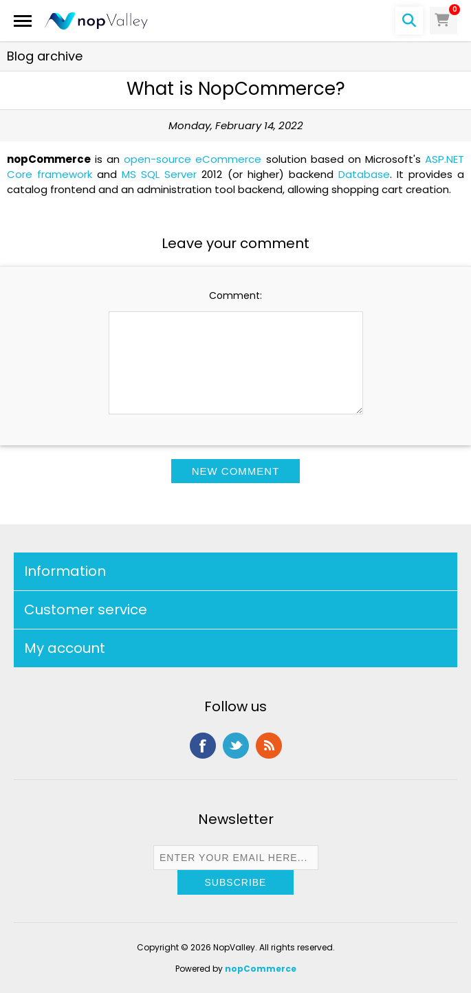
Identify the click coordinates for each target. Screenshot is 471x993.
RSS (269, 746)
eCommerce (228, 159)
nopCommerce (260, 968)
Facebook (203, 746)
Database (364, 174)
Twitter (236, 746)
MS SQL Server (159, 174)
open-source (157, 159)
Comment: (235, 295)
